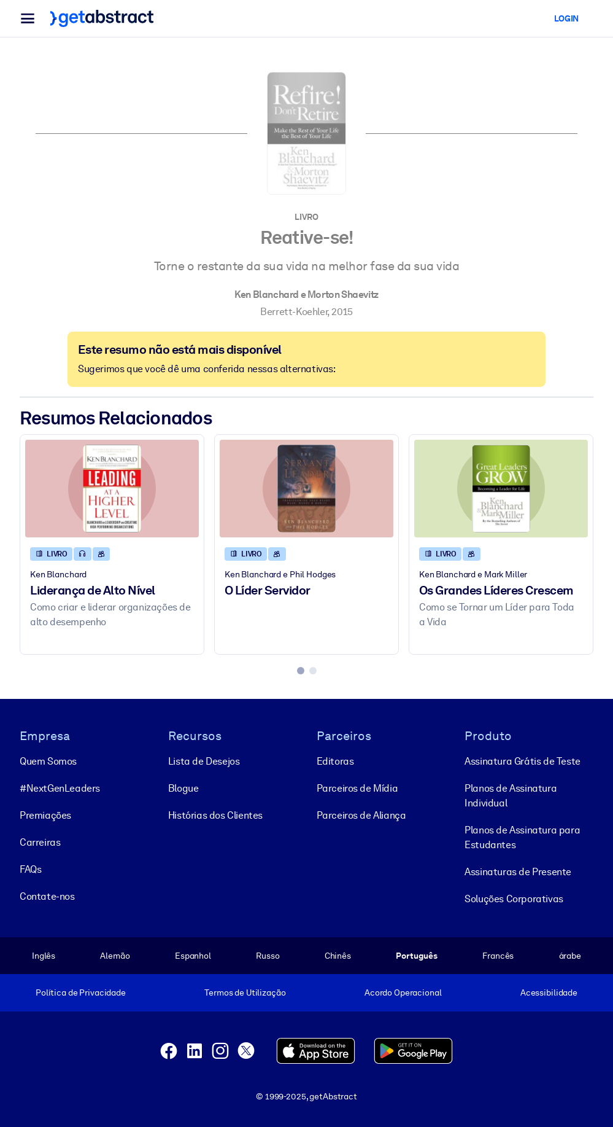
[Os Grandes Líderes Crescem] (501, 488)
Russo (267, 956)
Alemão (114, 956)
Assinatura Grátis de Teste (522, 761)
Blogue (183, 788)
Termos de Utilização (244, 992)
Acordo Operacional (403, 992)
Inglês (43, 956)
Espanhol (193, 956)
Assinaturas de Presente (518, 872)
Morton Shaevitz (343, 294)
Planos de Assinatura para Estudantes (522, 837)
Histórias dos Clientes (215, 815)
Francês (498, 956)
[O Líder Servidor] (306, 488)
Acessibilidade (548, 992)
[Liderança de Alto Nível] (112, 488)
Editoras (335, 761)
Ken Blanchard (266, 294)
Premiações (45, 815)
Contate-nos (47, 896)
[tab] (300, 670)
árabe (570, 956)
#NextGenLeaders (60, 788)
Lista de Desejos (204, 761)
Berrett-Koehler (293, 312)
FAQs (30, 869)
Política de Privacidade (81, 992)
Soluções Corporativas (514, 899)
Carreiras (40, 842)
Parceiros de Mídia (357, 788)
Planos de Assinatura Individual (511, 795)
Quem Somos (48, 761)
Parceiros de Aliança (361, 815)
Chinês (338, 956)
